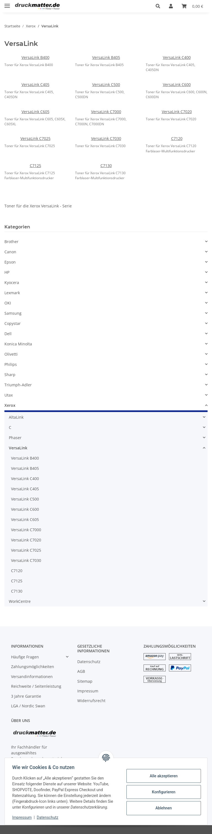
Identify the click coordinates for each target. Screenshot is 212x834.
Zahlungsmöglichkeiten (32, 666)
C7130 (106, 165)
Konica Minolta (18, 343)
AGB (81, 671)
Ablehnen (162, 808)
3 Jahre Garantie (26, 696)
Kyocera (11, 282)
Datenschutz (88, 661)
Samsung (13, 313)
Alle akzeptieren (162, 776)
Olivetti (11, 354)
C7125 (35, 165)
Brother (11, 241)
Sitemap (84, 681)
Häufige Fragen (25, 657)
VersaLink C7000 (106, 111)
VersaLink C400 (177, 57)
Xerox (9, 405)
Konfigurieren (162, 792)
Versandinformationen (32, 676)
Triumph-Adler (18, 384)
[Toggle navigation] (7, 3)
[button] (158, 6)
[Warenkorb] (192, 6)
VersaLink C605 (35, 111)
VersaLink (18, 447)
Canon (10, 251)
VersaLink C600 (177, 84)
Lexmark (12, 292)
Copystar (12, 323)
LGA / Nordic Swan (28, 705)
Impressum (87, 691)
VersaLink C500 (106, 84)
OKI (7, 303)
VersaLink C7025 (35, 138)
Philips (10, 364)
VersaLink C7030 (106, 138)
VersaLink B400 (35, 57)
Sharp (9, 374)
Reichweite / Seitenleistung (36, 686)
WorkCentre (20, 601)
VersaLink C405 (35, 84)
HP (6, 272)
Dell (8, 333)
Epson (10, 262)
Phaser (15, 437)
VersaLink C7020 (177, 111)
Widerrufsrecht (91, 700)
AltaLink (16, 417)
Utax (8, 395)
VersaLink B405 (106, 57)
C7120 (176, 138)
